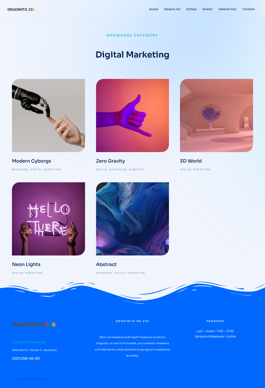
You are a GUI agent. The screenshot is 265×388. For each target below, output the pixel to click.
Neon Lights (26, 264)
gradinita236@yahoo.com (29, 342)
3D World (191, 161)
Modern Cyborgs (31, 161)
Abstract (106, 264)
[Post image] (48, 115)
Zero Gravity (110, 161)
